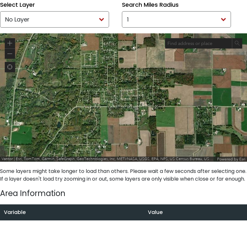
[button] (10, 43)
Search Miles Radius (150, 5)
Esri (242, 159)
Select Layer (17, 5)
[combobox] (198, 43)
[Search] (237, 43)
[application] (123, 97)
